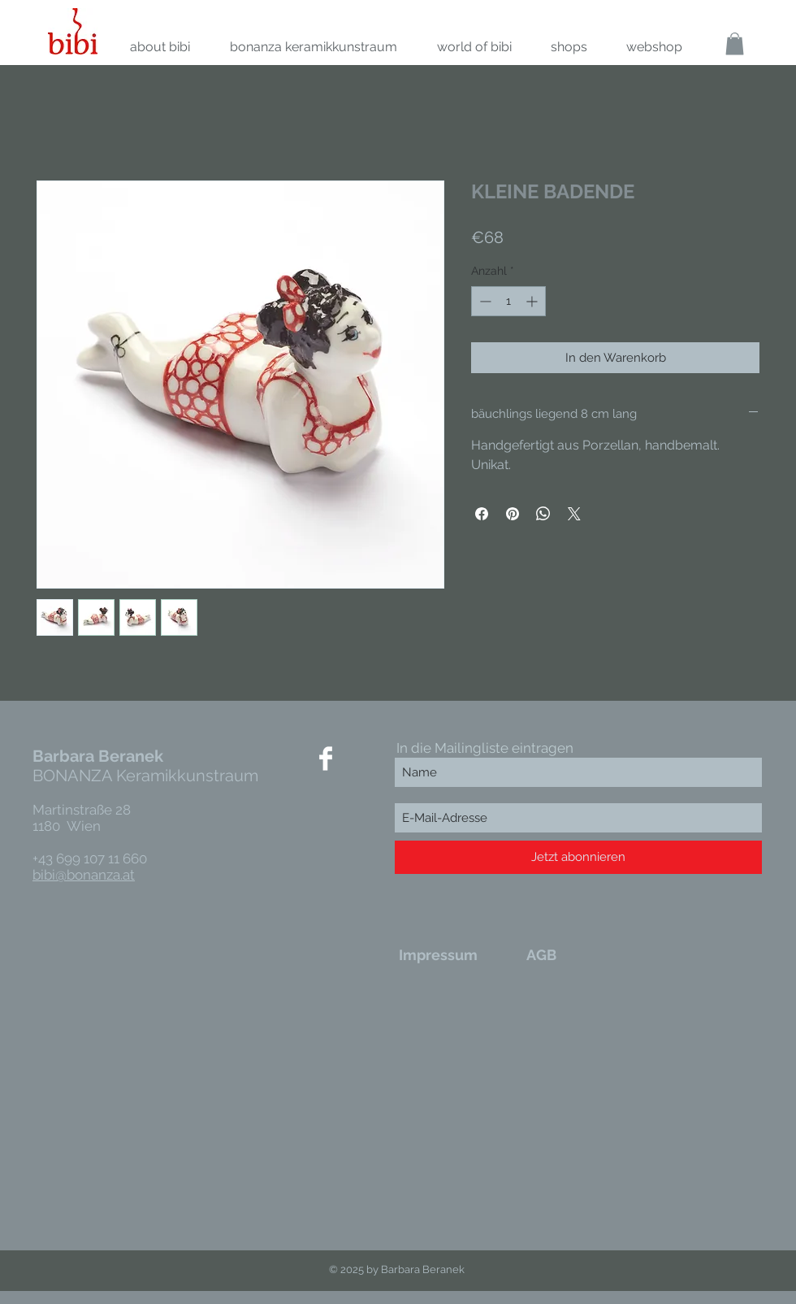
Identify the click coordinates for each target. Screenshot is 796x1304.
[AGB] (541, 954)
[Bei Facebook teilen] (481, 514)
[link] (734, 43)
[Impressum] (438, 954)
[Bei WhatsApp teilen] (543, 514)
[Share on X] (574, 514)
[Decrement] (484, 301)
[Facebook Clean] (326, 758)
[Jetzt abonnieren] (578, 857)
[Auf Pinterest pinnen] (512, 514)
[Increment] (533, 301)
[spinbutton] (508, 301)
